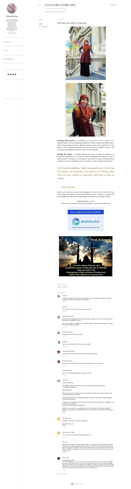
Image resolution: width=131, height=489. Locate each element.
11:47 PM (64, 470)
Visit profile (11, 33)
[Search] (113, 5)
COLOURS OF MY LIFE (60, 5)
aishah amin (65, 361)
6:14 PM (64, 437)
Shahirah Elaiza (66, 316)
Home (47, 12)
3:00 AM (64, 375)
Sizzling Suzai (66, 332)
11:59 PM (64, 356)
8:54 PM (64, 302)
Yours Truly (54, 12)
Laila (63, 341)
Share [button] (40, 20)
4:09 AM (64, 413)
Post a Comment (62, 473)
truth (63, 380)
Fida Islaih (65, 418)
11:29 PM (64, 337)
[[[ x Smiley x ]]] (66, 432)
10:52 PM (64, 311)
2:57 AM (64, 365)
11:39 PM (64, 346)
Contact (62, 12)
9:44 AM (64, 427)
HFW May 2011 (43, 26)
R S (63, 295)
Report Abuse (8, 59)
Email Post (64, 284)
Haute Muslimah (67, 351)
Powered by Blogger (77, 484)
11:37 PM (64, 453)
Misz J (64, 457)
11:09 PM (64, 327)
